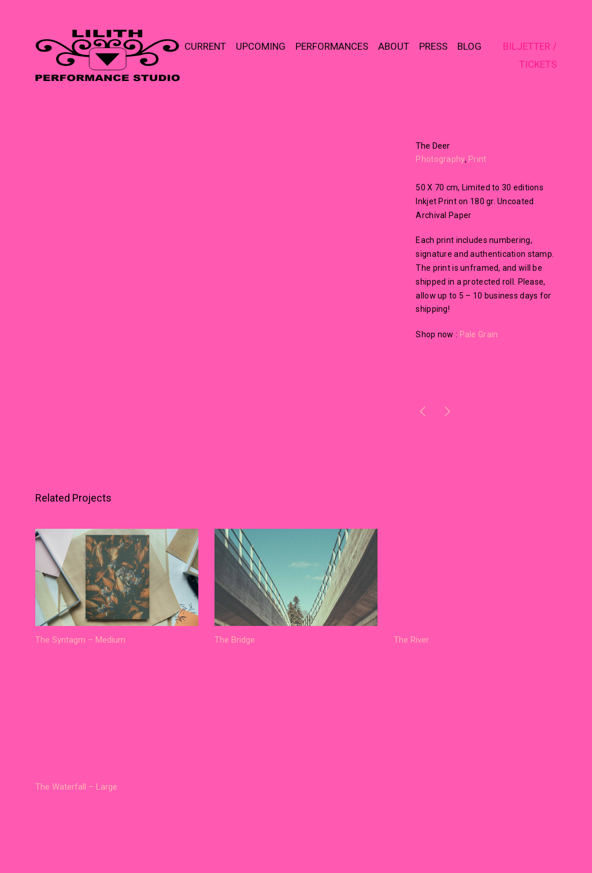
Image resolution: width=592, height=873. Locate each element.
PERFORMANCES (331, 46)
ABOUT (393, 46)
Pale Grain (479, 334)
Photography (440, 159)
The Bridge (234, 640)
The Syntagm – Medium (80, 640)
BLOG (469, 46)
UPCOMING (261, 46)
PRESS (433, 46)
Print (477, 159)
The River (411, 640)
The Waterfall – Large (76, 787)
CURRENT (205, 46)
